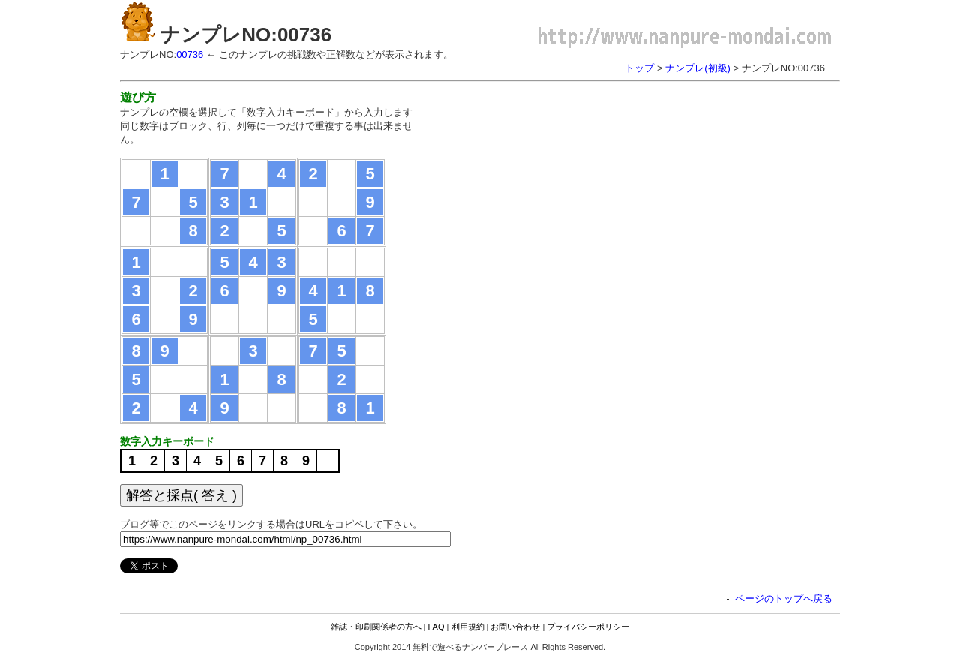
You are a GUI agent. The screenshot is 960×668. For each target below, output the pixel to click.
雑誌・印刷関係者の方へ (376, 626)
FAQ (436, 626)
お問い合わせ (515, 626)
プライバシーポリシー (588, 626)
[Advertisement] (561, 195)
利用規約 (468, 626)
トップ (639, 68)
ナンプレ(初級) (697, 68)
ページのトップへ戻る (783, 598)
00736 (189, 54)
